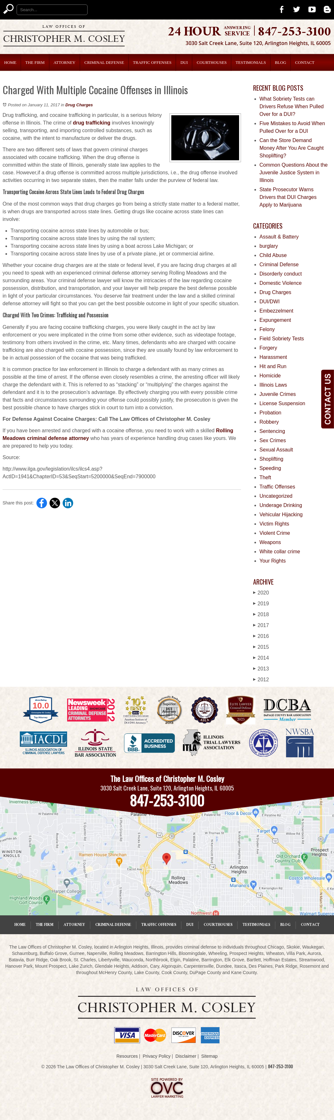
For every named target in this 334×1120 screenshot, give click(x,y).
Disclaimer (185, 1056)
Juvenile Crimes (278, 394)
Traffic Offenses (152, 62)
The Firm (34, 62)
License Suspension (282, 403)
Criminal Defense (104, 62)
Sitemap (209, 1056)
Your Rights (273, 561)
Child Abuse (273, 255)
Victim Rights (274, 523)
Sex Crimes (273, 440)
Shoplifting (272, 459)
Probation (271, 412)
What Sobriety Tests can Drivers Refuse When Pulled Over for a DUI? (292, 106)
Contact (304, 62)
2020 (261, 592)
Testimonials (251, 62)
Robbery (269, 422)
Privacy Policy (156, 1056)
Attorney (64, 62)
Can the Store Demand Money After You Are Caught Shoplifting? (292, 148)
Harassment (273, 357)
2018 (261, 614)
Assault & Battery (279, 236)
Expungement (275, 320)
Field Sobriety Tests (282, 338)
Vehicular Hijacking (281, 514)
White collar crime (280, 551)
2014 (261, 658)
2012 (261, 679)
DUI (184, 62)
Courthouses (212, 62)
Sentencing (272, 431)
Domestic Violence (281, 283)
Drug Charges (79, 104)
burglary (269, 246)
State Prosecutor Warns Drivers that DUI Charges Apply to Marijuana (288, 197)
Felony (267, 329)
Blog (280, 62)
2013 (261, 668)
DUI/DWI (270, 301)
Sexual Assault (276, 449)
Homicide (270, 375)
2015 (261, 647)
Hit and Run (273, 366)
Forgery (268, 348)
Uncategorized (276, 496)
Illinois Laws (273, 385)
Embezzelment (276, 311)
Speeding (270, 468)
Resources (127, 1056)
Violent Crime (275, 533)
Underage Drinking (281, 505)
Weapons (270, 542)
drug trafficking (91, 122)
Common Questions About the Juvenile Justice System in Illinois (294, 172)
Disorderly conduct (281, 273)
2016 (261, 636)
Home (10, 62)
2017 (261, 625)
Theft (265, 477)
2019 (261, 603)
